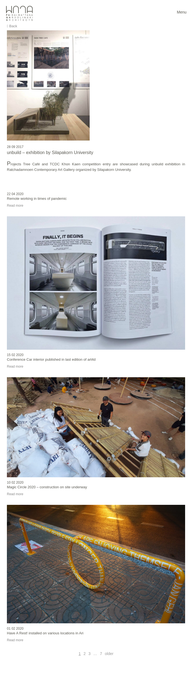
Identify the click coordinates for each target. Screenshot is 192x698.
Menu (181, 12)
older (109, 653)
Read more (15, 205)
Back (12, 26)
